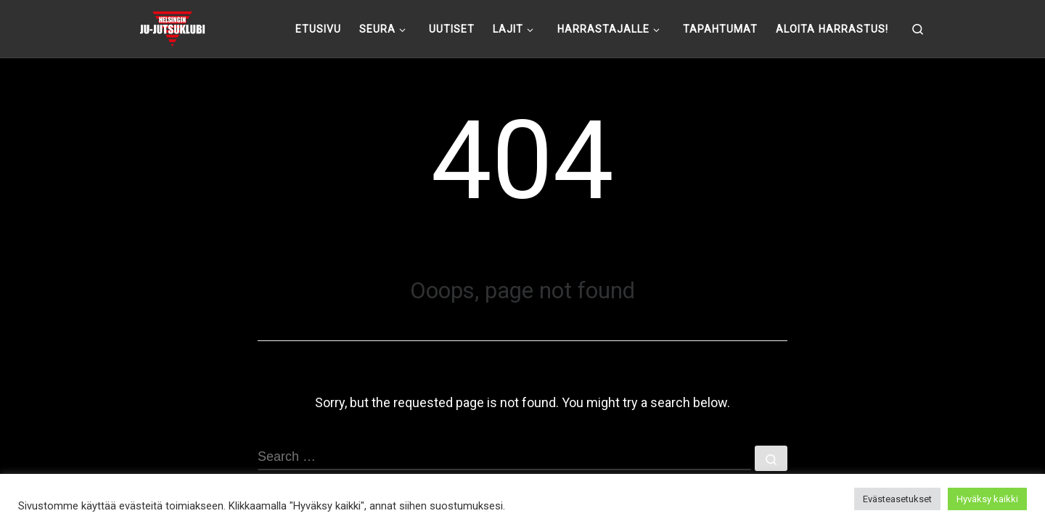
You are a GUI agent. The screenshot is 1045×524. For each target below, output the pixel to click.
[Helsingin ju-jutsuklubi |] (172, 27)
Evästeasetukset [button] (897, 499)
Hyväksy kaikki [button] (987, 499)
